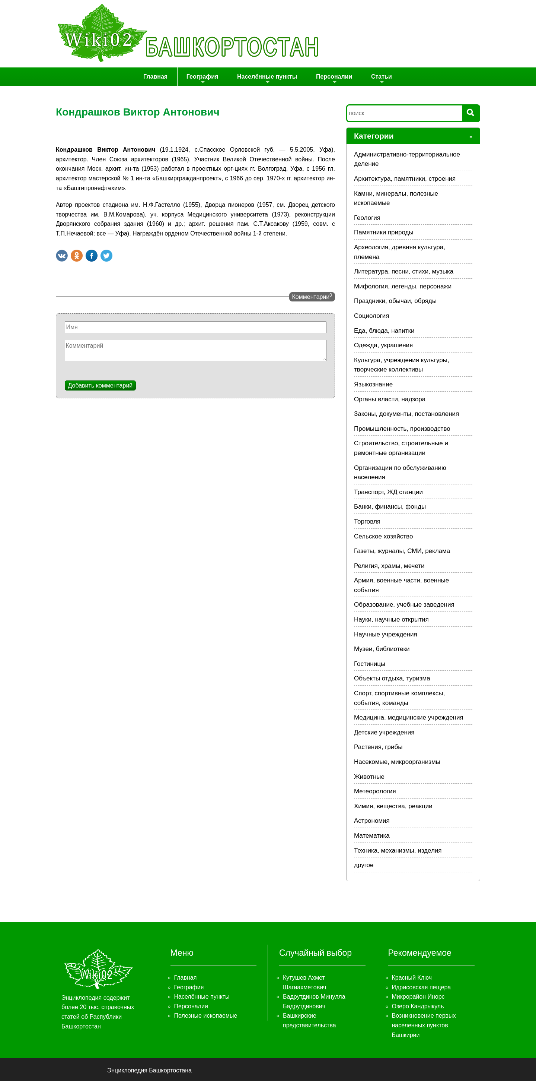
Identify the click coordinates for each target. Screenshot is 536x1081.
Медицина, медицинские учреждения (408, 717)
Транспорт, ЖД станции (388, 492)
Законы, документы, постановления (406, 414)
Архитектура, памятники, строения (405, 178)
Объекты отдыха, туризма (392, 678)
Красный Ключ (412, 977)
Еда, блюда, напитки (384, 330)
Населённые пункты (267, 79)
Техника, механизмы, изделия (398, 850)
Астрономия (372, 821)
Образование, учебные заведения (404, 605)
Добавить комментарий (100, 386)
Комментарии (312, 296)
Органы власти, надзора (389, 399)
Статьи (380, 79)
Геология (367, 217)
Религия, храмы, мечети (389, 565)
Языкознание (373, 384)
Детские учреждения (384, 732)
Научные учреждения (385, 634)
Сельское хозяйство (383, 536)
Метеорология (375, 791)
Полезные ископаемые (205, 1016)
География (203, 79)
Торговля (367, 521)
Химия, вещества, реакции (393, 806)
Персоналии (334, 79)
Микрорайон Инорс (418, 997)
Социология (371, 315)
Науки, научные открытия (391, 619)
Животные (369, 776)
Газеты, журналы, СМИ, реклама (402, 550)
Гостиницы (369, 663)
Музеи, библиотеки (382, 649)
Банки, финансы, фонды (390, 507)
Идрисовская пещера (421, 987)
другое (363, 865)
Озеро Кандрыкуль (418, 1006)
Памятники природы (384, 232)
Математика (372, 835)
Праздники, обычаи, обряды (395, 301)
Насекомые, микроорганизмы (397, 761)
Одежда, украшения (383, 345)
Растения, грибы (378, 747)
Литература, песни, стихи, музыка (403, 271)
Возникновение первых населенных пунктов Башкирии (424, 1025)
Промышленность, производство (402, 428)
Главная (157, 76)
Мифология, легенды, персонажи (403, 286)
